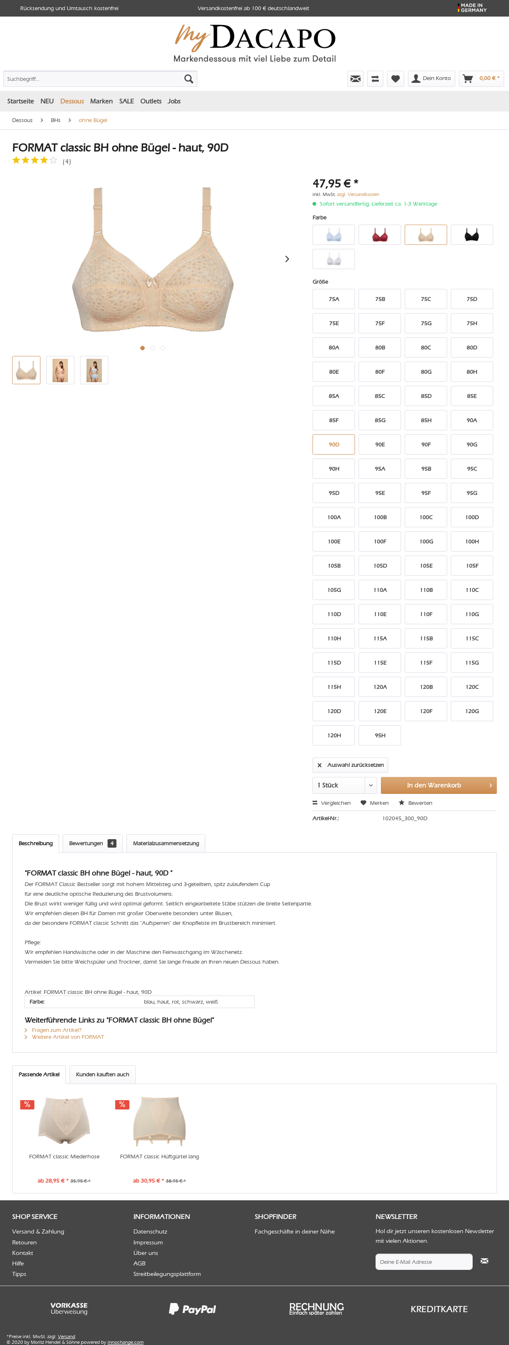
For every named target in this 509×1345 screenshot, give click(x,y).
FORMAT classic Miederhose (64, 1156)
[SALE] (126, 101)
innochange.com (126, 1342)
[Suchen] (188, 79)
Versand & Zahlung (38, 1231)
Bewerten (415, 803)
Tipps (19, 1274)
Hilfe (18, 1263)
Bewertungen (92, 843)
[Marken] (101, 101)
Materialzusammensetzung (166, 843)
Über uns (145, 1253)
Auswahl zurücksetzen (351, 763)
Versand (66, 1336)
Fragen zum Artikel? (53, 1030)
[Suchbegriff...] (100, 79)
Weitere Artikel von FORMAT (64, 1036)
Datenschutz (150, 1231)
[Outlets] (151, 101)
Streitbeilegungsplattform (167, 1274)
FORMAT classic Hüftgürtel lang (159, 1156)
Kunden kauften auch (102, 1074)
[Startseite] (20, 101)
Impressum (148, 1242)
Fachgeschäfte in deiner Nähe (295, 1231)
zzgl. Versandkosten (358, 194)
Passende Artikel (39, 1074)
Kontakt (22, 1253)
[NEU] (47, 101)
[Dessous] (72, 101)
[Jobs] (174, 101)
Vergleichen (332, 803)
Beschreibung (36, 843)
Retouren (24, 1242)
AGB (139, 1263)
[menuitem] (79, 77)
